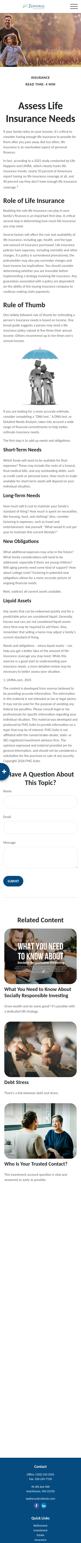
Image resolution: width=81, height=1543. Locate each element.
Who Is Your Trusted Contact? (35, 1164)
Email (7, 817)
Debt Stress (16, 1082)
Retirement (41, 1525)
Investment (41, 1530)
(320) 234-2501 (44, 1474)
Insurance (40, 1540)
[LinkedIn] (44, 1505)
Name (7, 791)
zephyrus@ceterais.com (40, 1498)
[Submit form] (13, 881)
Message (9, 842)
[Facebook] (36, 1505)
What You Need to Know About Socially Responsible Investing (37, 992)
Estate (40, 1535)
